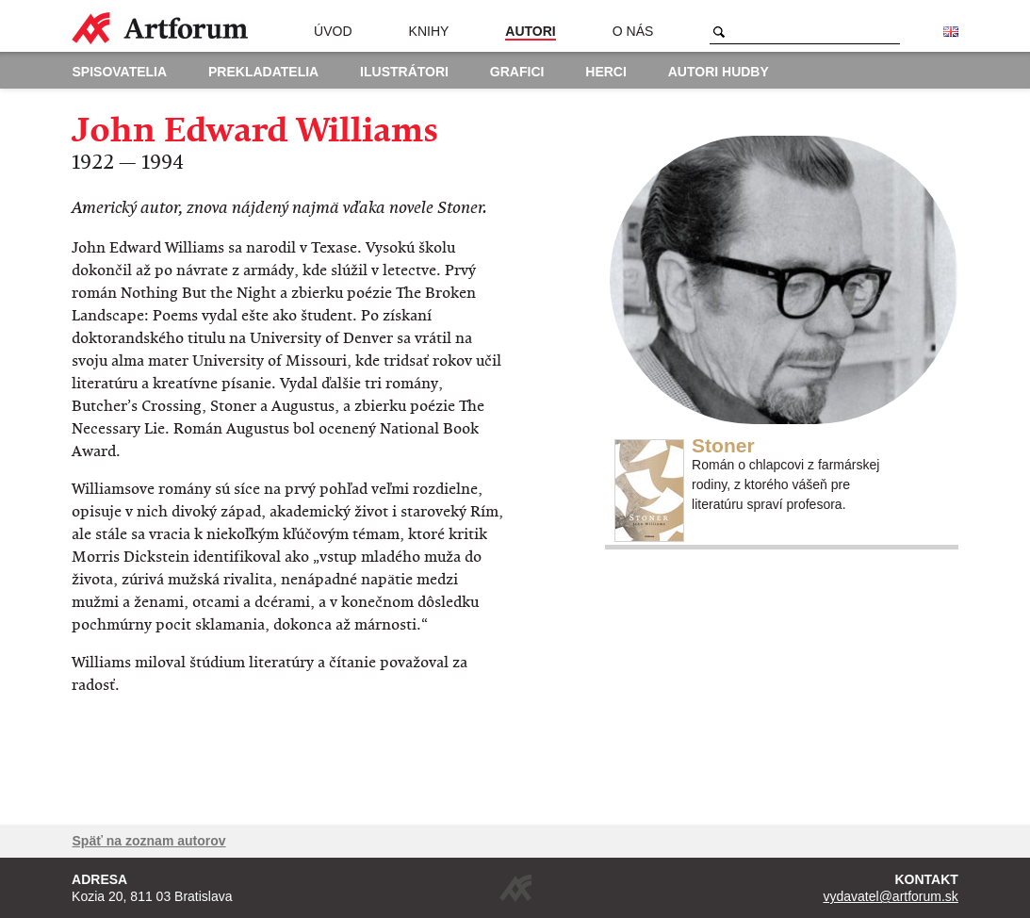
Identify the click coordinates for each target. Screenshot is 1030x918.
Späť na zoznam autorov (149, 840)
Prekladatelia (263, 71)
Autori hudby (718, 71)
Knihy (429, 31)
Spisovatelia (120, 71)
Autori (530, 31)
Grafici (517, 71)
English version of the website (950, 32)
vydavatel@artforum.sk (891, 896)
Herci (606, 71)
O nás (633, 31)
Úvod (333, 31)
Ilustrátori (404, 71)
